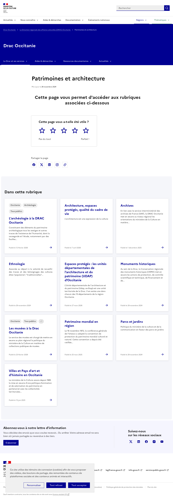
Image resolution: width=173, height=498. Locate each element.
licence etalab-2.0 (60, 494)
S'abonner (11, 442)
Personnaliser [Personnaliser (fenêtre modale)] (34, 485)
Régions (140, 20)
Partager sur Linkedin (49, 164)
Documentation (72, 20)
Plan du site (151, 487)
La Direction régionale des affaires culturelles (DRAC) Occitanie (45, 30)
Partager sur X (41, 164)
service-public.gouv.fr (156, 470)
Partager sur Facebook (34, 164)
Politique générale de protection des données (124, 487)
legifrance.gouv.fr (114, 470)
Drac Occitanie (9, 30)
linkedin (138, 441)
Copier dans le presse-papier (65, 164)
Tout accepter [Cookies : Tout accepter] (79, 485)
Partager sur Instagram (57, 164)
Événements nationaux (99, 20)
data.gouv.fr (94, 470)
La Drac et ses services (13, 61)
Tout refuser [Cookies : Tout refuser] (56, 485)
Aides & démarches (52, 20)
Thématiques (160, 20)
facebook (146, 441)
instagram (154, 441)
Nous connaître (28, 20)
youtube (162, 441)
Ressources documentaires (75, 61)
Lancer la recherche (167, 8)
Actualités (8, 20)
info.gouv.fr (134, 470)
